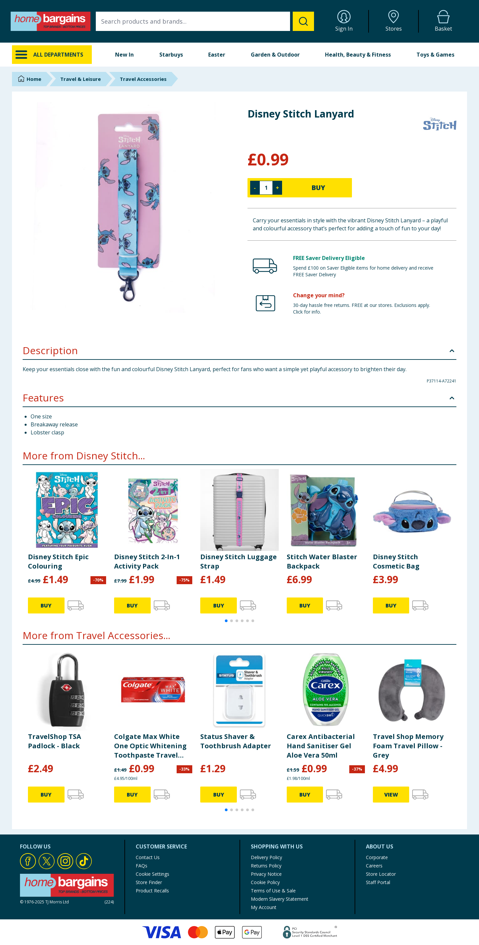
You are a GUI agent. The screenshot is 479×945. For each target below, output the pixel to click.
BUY (318, 187)
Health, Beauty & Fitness (358, 54)
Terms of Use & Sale (273, 890)
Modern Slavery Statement (279, 899)
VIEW (391, 794)
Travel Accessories (143, 79)
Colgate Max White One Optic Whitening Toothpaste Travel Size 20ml (150, 746)
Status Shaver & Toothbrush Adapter (235, 741)
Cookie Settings (152, 874)
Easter (216, 54)
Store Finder (149, 882)
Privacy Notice (266, 874)
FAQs (141, 865)
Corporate (377, 857)
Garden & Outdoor (275, 54)
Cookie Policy (265, 882)
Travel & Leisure (80, 79)
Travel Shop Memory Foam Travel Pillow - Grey (408, 746)
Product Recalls (152, 890)
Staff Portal (378, 882)
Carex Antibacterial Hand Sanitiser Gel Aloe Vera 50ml (321, 746)
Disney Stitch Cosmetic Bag (396, 561)
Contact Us (148, 857)
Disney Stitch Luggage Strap (238, 561)
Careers (374, 865)
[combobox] (205, 21)
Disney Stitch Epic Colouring (58, 561)
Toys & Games (435, 54)
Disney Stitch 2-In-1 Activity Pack (147, 561)
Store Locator (381, 874)
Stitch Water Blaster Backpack (322, 561)
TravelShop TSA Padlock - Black (54, 741)
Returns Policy (266, 865)
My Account (263, 907)
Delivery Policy (266, 857)
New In (124, 54)
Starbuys (171, 54)
